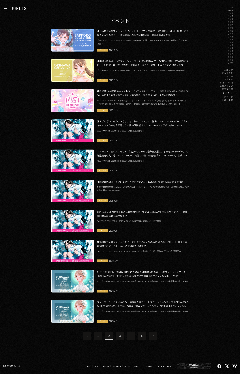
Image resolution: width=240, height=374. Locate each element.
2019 (230, 33)
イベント (227, 93)
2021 (230, 27)
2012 (230, 54)
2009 (230, 62)
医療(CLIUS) (226, 82)
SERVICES (116, 366)
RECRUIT (138, 366)
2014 (230, 48)
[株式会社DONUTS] (18, 8)
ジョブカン (227, 73)
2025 (230, 16)
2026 (230, 13)
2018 (230, 36)
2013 (230, 51)
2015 (230, 45)
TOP (231, 7)
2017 (230, 39)
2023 (230, 22)
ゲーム (229, 76)
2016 (230, 42)
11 (142, 336)
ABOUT (106, 366)
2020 (230, 30)
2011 (230, 57)
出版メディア (226, 85)
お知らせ (228, 69)
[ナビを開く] (5, 8)
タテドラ (228, 96)
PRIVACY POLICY (164, 366)
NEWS (230, 10)
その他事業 (227, 100)
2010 (230, 59)
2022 (230, 25)
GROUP (127, 366)
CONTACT (149, 366)
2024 (230, 19)
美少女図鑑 (227, 89)
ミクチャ (228, 79)
